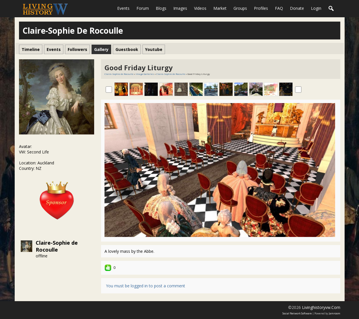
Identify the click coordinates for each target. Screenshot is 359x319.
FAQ (279, 8)
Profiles (261, 8)
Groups (240, 8)
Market (220, 8)
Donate (297, 8)
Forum (142, 8)
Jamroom (334, 313)
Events (123, 8)
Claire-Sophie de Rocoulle (57, 246)
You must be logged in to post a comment (145, 285)
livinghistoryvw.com (321, 307)
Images (180, 8)
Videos (200, 8)
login (316, 8)
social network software (297, 313)
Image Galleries (145, 73)
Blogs (161, 8)
